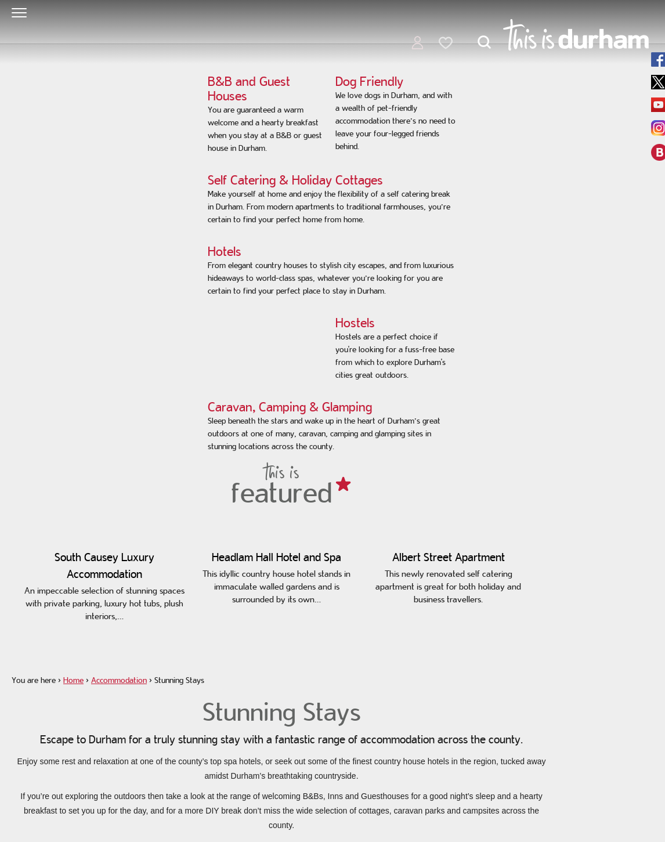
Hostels (355, 323)
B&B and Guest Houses (249, 88)
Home (73, 680)
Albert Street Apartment (448, 557)
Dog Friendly (369, 81)
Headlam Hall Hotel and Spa (276, 557)
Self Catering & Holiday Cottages (295, 180)
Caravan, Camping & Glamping (290, 407)
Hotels (224, 251)
